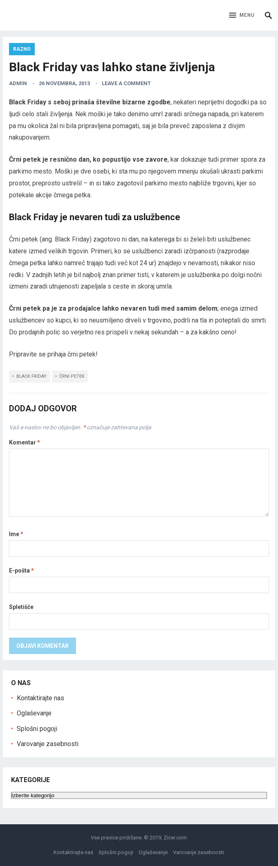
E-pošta (21, 570)
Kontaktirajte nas (40, 698)
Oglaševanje (34, 713)
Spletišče (21, 607)
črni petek (72, 376)
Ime (16, 534)
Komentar (24, 442)
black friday (31, 376)
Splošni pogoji (37, 729)
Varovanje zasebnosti (47, 744)
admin (18, 83)
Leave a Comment (126, 83)
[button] (242, 15)
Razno (22, 49)
